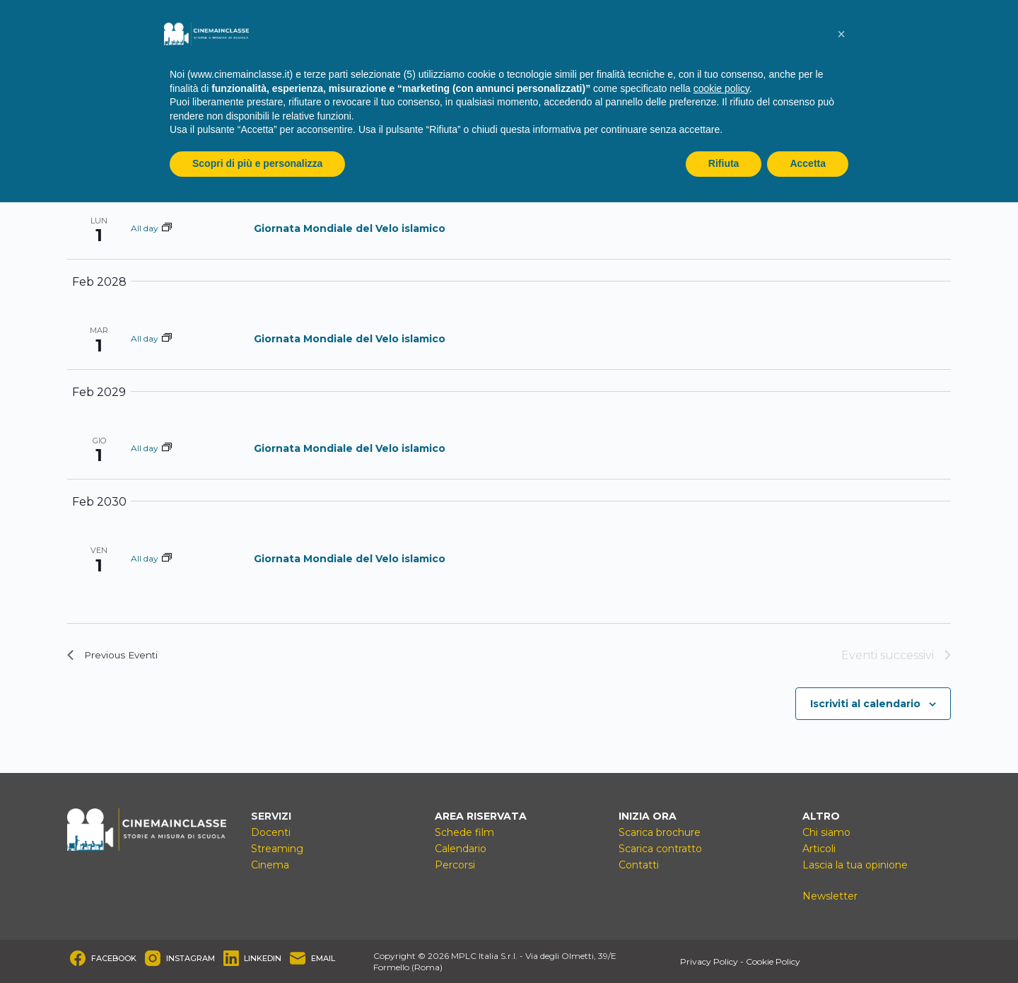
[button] (841, 34)
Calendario (460, 848)
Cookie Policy (773, 961)
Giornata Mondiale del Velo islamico (349, 228)
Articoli (819, 848)
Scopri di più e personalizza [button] (257, 163)
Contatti (639, 865)
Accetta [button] (808, 163)
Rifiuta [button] (723, 163)
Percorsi (455, 865)
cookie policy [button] (721, 88)
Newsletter (830, 896)
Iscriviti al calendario (865, 703)
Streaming (277, 848)
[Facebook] (103, 958)
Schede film (464, 832)
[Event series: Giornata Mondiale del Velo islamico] (167, 228)
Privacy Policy (709, 961)
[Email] (312, 958)
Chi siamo (826, 832)
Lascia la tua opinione (855, 865)
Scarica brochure (660, 832)
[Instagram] (180, 958)
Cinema (270, 865)
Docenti (271, 832)
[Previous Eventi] (119, 655)
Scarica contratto (660, 848)
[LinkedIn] (252, 958)
